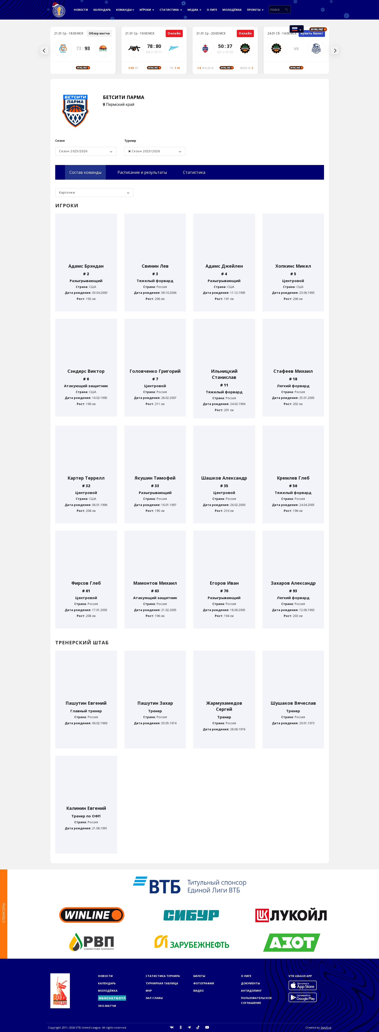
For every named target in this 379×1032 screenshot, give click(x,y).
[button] (296, 29)
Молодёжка (232, 9)
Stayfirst (326, 1027)
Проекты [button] (255, 9)
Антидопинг (251, 990)
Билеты (199, 976)
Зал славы (154, 998)
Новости (81, 9)
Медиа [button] (194, 9)
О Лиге (212, 9)
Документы (250, 983)
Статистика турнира (163, 976)
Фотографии (203, 983)
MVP (149, 990)
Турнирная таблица (162, 983)
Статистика (171, 9)
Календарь (102, 9)
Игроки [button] (147, 9)
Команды (125, 9)
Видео (198, 990)
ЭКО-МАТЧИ (107, 1006)
